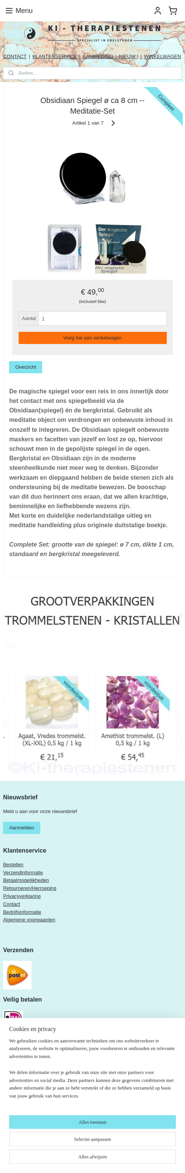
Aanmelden (21, 828)
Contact (11, 904)
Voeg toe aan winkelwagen (92, 338)
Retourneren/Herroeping (29, 888)
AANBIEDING (98, 56)
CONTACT (15, 56)
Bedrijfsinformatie (22, 912)
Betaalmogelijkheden (26, 880)
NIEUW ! (128, 56)
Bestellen (13, 864)
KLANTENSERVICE (54, 56)
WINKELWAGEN (162, 56)
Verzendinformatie (23, 872)
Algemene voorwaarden (29, 920)
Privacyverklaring (22, 896)
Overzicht (25, 367)
